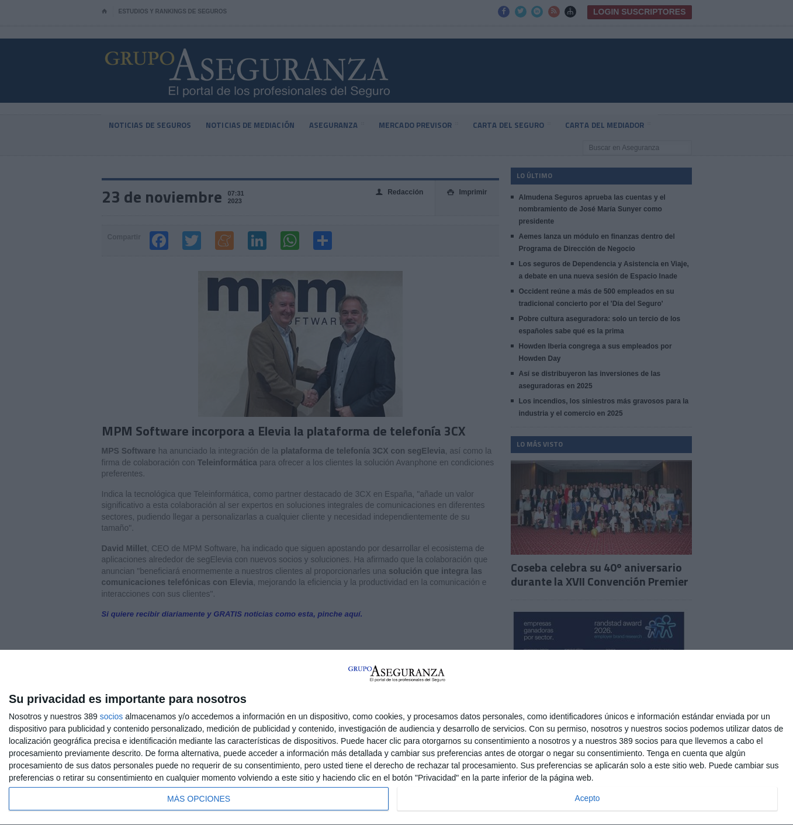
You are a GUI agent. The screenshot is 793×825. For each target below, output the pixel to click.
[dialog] (396, 737)
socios (111, 716)
